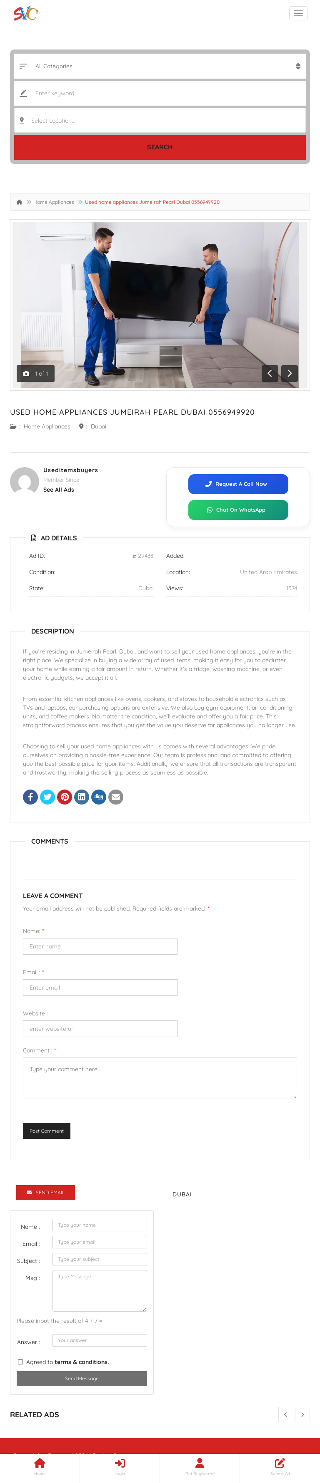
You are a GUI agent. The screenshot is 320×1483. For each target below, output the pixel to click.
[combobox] (160, 120)
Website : (35, 1013)
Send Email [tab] (46, 1192)
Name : (30, 1226)
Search (160, 147)
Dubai (98, 426)
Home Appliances (53, 202)
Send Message (82, 1378)
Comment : (39, 1050)
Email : (33, 972)
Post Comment (47, 1131)
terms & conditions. (82, 1362)
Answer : (28, 1342)
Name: (33, 931)
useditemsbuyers (70, 470)
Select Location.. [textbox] (52, 120)
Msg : (32, 1278)
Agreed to (67, 1362)
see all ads (58, 489)
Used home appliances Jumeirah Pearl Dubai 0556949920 (132, 412)
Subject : (28, 1261)
